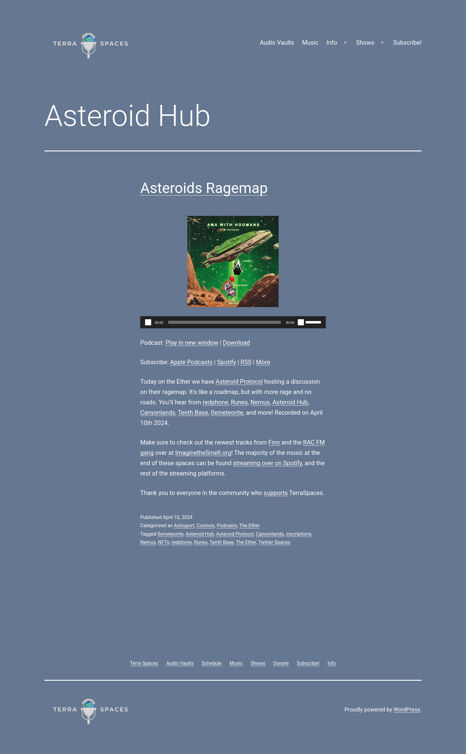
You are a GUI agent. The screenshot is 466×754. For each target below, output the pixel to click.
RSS (246, 362)
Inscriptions (298, 534)
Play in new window (191, 342)
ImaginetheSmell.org (203, 452)
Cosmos (205, 525)
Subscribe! (407, 42)
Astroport (184, 525)
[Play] (148, 322)
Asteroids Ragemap (204, 188)
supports (276, 492)
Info (332, 42)
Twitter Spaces (274, 542)
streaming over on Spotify (267, 463)
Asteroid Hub (290, 402)
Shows (365, 42)
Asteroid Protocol (239, 381)
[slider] (224, 322)
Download (236, 342)
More (263, 362)
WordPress (407, 709)
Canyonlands (157, 412)
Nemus (260, 402)
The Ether (249, 525)
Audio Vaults (277, 42)
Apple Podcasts (191, 362)
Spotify (226, 362)
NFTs (163, 542)
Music (310, 42)
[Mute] (301, 322)
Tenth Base (193, 412)
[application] (233, 322)
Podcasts (227, 525)
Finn (274, 442)
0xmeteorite (227, 412)
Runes (239, 402)
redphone (215, 402)
